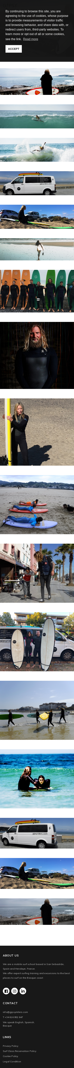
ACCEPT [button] (13, 48)
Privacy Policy (10, 1046)
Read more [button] (30, 39)
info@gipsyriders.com (15, 1012)
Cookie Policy (10, 1056)
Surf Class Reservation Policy (19, 1051)
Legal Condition (12, 1061)
